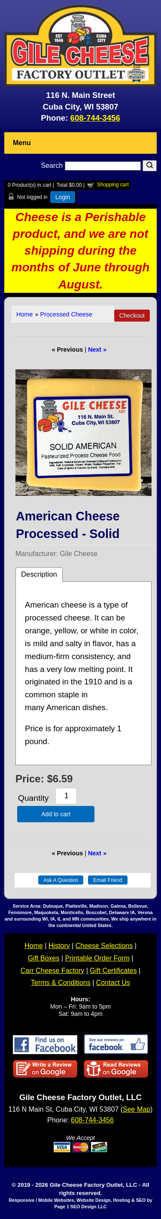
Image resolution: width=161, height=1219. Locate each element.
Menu (22, 142)
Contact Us (113, 982)
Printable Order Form (97, 958)
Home (24, 314)
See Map (136, 1109)
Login (62, 197)
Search (92, 165)
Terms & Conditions (61, 982)
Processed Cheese (66, 314)
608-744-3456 (95, 117)
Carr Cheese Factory (53, 970)
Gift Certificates (113, 970)
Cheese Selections (104, 945)
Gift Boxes (44, 958)
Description (39, 574)
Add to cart (55, 814)
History (59, 945)
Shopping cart (113, 185)
